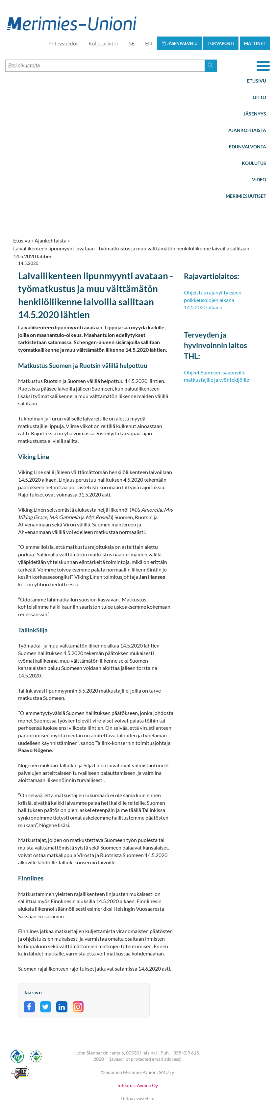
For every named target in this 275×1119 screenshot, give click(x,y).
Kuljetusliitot (103, 43)
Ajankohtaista (247, 130)
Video (259, 179)
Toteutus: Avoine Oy (137, 1085)
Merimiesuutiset (246, 196)
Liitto (259, 97)
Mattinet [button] (254, 43)
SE (132, 43)
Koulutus (254, 163)
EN (148, 43)
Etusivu (256, 81)
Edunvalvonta (247, 146)
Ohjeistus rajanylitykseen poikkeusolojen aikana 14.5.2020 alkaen (212, 299)
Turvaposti (221, 43)
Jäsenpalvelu (179, 43)
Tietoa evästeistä (137, 1098)
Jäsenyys (254, 113)
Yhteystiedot (63, 43)
